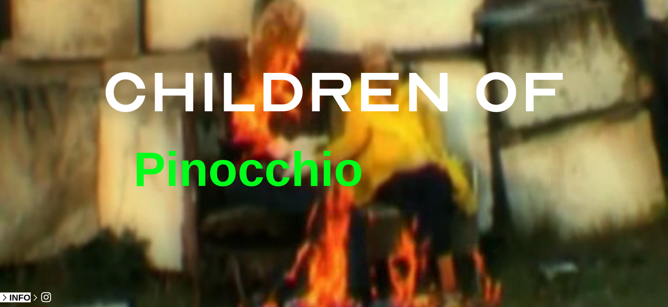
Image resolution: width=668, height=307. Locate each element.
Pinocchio (248, 169)
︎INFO (15, 297)
